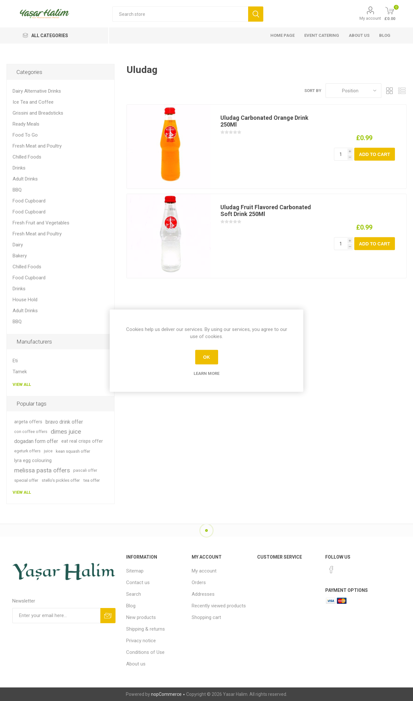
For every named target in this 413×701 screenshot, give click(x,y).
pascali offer (85, 470)
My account (370, 18)
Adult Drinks (25, 179)
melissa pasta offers (42, 470)
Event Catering (321, 35)
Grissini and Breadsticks (38, 113)
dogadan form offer (36, 441)
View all (22, 384)
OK (206, 357)
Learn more (206, 373)
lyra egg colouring (33, 460)
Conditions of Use (145, 652)
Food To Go (25, 135)
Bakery (20, 256)
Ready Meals (26, 124)
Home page (282, 35)
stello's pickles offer (61, 480)
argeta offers (28, 422)
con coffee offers (30, 431)
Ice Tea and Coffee (33, 102)
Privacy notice (141, 641)
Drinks (19, 168)
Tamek (20, 372)
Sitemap (135, 571)
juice (48, 450)
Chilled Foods (27, 157)
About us (359, 35)
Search (133, 594)
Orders (199, 582)
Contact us (138, 582)
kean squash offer (73, 451)
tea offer (91, 480)
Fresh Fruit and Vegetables (41, 223)
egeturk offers (27, 450)
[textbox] (180, 14)
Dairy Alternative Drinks (37, 91)
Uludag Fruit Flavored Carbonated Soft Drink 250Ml (265, 210)
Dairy (18, 245)
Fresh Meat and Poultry (37, 146)
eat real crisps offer (82, 441)
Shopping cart (206, 617)
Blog (384, 35)
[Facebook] (331, 569)
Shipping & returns (145, 629)
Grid (389, 90)
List (402, 90)
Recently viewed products (219, 606)
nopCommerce (166, 694)
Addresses (203, 594)
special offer (26, 480)
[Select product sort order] (353, 90)
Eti (15, 361)
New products (141, 617)
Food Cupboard (29, 201)
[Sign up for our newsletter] (56, 615)
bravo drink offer (64, 422)
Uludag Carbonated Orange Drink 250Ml (264, 121)
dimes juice (66, 431)
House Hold (25, 300)
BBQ (17, 190)
